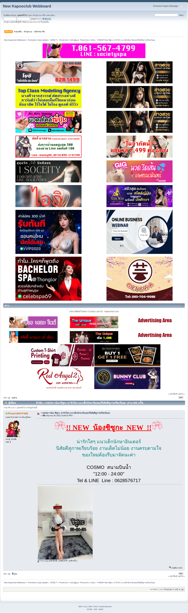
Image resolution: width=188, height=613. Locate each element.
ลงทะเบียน (50, 15)
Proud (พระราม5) (87, 40)
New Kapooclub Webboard (27, 6)
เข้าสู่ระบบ (37, 15)
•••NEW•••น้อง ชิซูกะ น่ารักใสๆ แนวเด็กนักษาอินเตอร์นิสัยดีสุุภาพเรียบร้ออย (75, 413)
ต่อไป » (182, 394)
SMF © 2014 (93, 606)
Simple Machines (105, 606)
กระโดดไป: (154, 589)
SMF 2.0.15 (82, 606)
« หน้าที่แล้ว (173, 394)
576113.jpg (43, 561)
